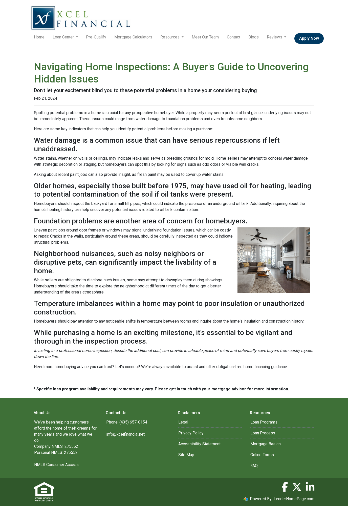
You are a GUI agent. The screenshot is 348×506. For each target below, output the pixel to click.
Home (39, 37)
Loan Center (64, 37)
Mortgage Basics (265, 443)
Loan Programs (263, 422)
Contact (233, 37)
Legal (183, 422)
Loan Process (262, 433)
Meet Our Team (205, 37)
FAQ (254, 465)
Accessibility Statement (199, 443)
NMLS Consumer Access (56, 464)
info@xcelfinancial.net (125, 434)
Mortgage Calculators (133, 37)
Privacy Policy (191, 433)
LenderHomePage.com (294, 498)
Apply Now (309, 38)
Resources (170, 37)
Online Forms (262, 454)
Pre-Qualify (96, 37)
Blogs (253, 37)
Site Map (186, 454)
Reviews (275, 37)
